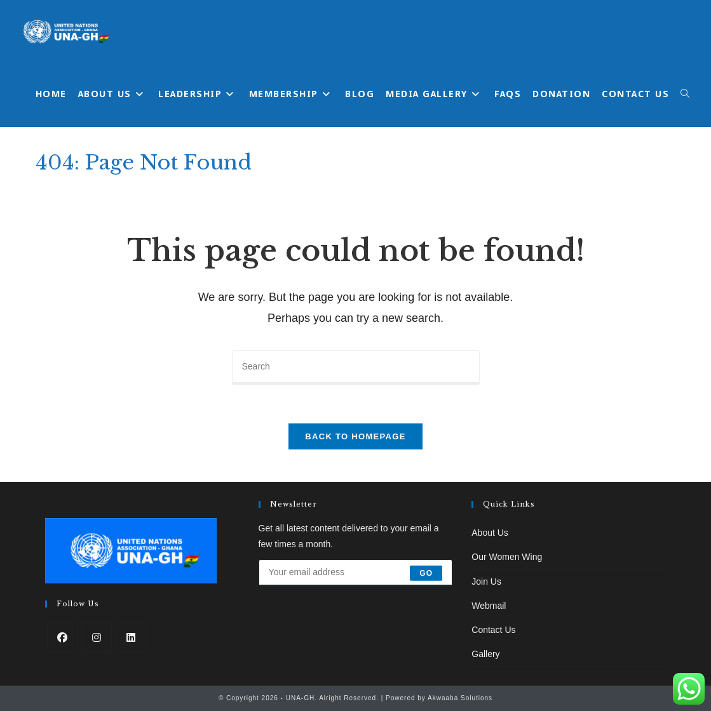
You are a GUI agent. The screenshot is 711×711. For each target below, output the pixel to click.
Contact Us (493, 630)
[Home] (604, 158)
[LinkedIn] (131, 637)
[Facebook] (62, 637)
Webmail (488, 606)
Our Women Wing (506, 557)
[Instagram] (96, 637)
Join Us (486, 581)
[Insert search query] (356, 367)
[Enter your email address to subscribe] (356, 573)
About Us (489, 533)
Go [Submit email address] (426, 573)
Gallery (485, 654)
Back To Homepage (355, 436)
